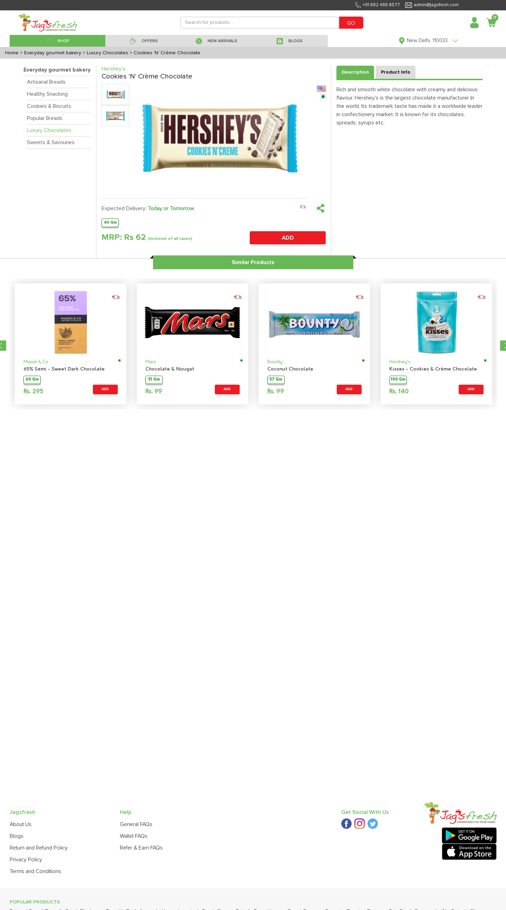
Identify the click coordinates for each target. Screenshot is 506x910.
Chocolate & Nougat (169, 369)
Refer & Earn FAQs (141, 848)
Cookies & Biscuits (49, 106)
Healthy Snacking (47, 94)
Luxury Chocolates (49, 130)
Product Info (395, 72)
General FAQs (136, 824)
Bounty (275, 362)
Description (355, 72)
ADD (288, 238)
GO (351, 23)
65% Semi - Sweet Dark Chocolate (64, 369)
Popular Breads (45, 118)
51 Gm (154, 380)
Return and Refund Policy (39, 848)
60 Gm (32, 380)
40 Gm (110, 222)
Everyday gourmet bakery (56, 70)
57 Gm (275, 380)
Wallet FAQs (133, 836)
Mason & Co (35, 362)
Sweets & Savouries (51, 142)
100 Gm (398, 380)
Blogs (16, 836)
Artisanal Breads (46, 82)
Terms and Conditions (35, 871)
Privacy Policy (26, 859)
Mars (150, 362)
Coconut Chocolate (290, 369)
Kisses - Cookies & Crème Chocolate (433, 369)
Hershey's (399, 362)
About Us (20, 824)
